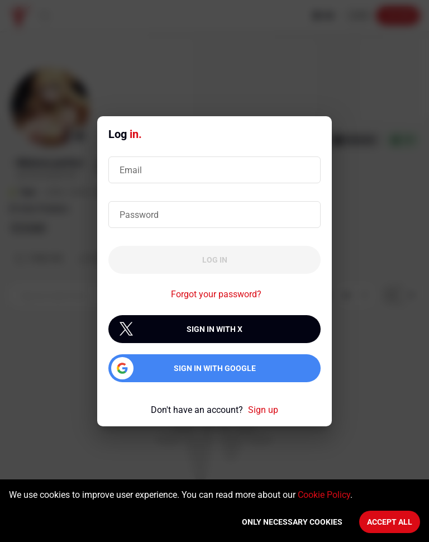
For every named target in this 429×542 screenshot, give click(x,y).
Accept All (389, 521)
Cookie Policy (324, 494)
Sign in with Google (215, 368)
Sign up (263, 410)
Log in (214, 259)
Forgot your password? (216, 294)
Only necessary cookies (292, 521)
